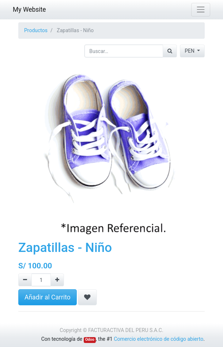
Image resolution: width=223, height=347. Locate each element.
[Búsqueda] (170, 51)
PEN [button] (190, 51)
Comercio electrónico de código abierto (158, 339)
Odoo (89, 339)
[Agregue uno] (57, 280)
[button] (87, 297)
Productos (36, 30)
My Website (29, 9)
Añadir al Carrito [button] (47, 297)
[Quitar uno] (25, 280)
